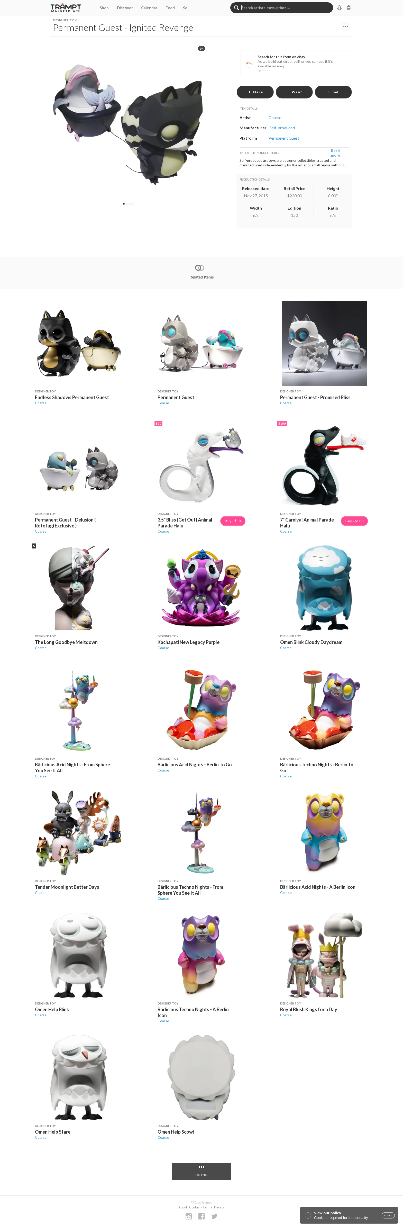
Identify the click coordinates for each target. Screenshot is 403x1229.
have (255, 92)
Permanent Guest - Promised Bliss (315, 397)
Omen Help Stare (52, 1132)
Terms (207, 1207)
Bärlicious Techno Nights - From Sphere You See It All (190, 890)
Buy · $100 (354, 521)
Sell (186, 7)
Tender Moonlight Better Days (67, 887)
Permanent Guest (176, 397)
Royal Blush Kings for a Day (308, 1009)
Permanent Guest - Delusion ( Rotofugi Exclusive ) (65, 522)
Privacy (219, 1207)
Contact (194, 1207)
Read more (335, 152)
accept (388, 1215)
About (182, 1207)
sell (333, 92)
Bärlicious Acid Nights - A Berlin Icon (317, 887)
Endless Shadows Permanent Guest (72, 397)
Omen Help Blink (52, 1009)
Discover (125, 7)
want (294, 92)
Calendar (149, 7)
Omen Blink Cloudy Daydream (311, 642)
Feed (170, 7)
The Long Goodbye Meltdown (66, 642)
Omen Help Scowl (176, 1132)
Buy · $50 (233, 521)
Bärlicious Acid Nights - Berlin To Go (195, 764)
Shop (104, 7)
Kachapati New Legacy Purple (188, 642)
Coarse (41, 403)
